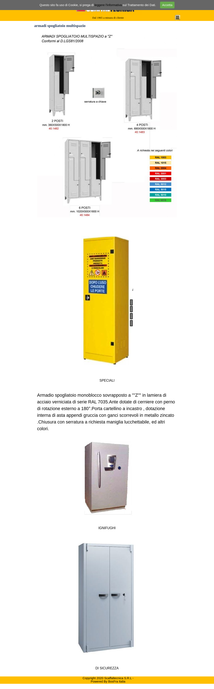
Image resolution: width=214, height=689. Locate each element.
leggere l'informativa (108, 5)
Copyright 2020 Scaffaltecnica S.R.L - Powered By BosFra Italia (108, 679)
